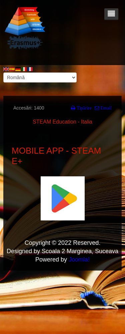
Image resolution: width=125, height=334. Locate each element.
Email (105, 108)
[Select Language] (40, 77)
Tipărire (83, 108)
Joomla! (79, 259)
